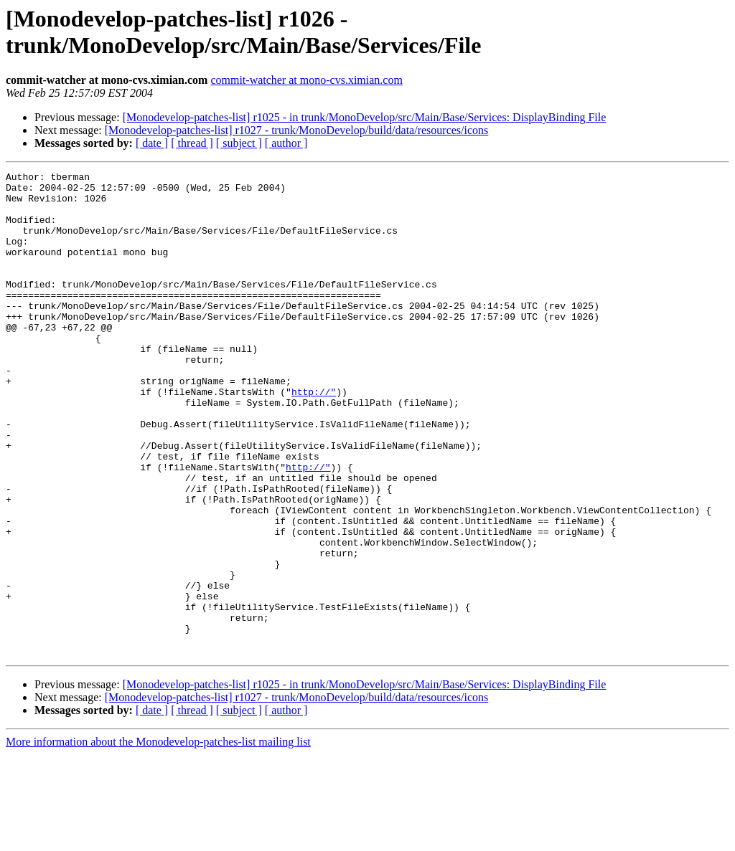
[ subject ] (239, 143)
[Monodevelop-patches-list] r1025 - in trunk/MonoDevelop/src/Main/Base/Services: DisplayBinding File (365, 117)
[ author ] (286, 143)
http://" (313, 436)
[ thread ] (192, 143)
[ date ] (152, 143)
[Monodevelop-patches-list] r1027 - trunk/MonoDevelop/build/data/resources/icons (297, 130)
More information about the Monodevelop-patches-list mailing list (158, 838)
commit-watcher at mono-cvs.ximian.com (306, 80)
